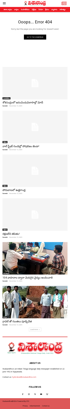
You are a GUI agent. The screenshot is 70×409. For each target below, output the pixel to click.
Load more (35, 329)
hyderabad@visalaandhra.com (24, 377)
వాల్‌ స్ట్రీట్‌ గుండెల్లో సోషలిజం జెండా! (20, 146)
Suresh (5, 106)
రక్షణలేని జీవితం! (11, 233)
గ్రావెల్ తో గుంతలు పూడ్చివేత (17, 321)
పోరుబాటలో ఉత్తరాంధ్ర (14, 190)
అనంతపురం (6, 273)
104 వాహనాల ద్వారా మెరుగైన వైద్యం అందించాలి (27, 277)
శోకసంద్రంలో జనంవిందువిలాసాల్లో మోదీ (22, 102)
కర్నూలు (5, 317)
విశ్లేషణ (5, 142)
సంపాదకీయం (6, 98)
